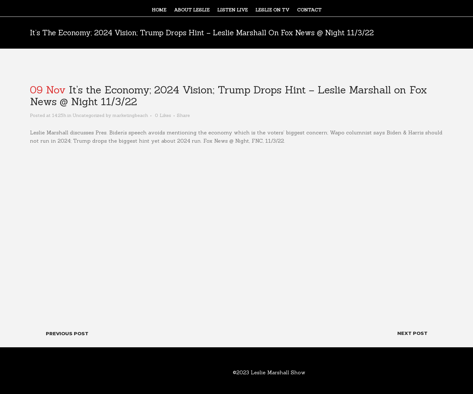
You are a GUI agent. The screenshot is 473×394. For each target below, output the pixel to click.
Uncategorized (88, 115)
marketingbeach (130, 115)
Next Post (412, 333)
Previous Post (67, 333)
